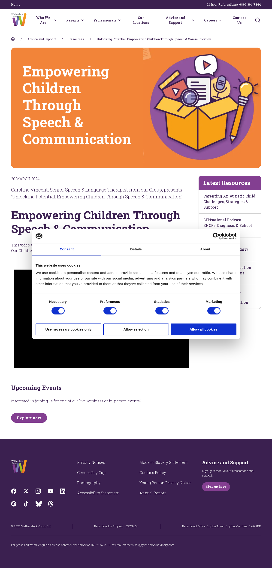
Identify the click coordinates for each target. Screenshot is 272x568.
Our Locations (141, 20)
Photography (88, 482)
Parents (72, 20)
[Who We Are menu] (55, 20)
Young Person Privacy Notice (165, 482)
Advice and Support (175, 20)
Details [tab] (136, 249)
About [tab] (205, 249)
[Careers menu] (220, 20)
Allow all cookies (204, 329)
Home (15, 4)
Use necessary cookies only (68, 329)
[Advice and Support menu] (193, 20)
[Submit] (257, 20)
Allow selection (135, 329)
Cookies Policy (152, 472)
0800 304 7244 (250, 4)
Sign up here (216, 486)
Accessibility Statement (98, 492)
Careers (210, 20)
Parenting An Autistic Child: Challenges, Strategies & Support (229, 202)
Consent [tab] (67, 249)
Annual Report (152, 492)
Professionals (105, 20)
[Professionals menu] (119, 20)
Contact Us (239, 20)
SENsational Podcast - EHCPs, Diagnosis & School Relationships (227, 225)
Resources (76, 39)
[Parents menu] (82, 20)
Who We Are (43, 20)
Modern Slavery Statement (163, 462)
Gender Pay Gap (91, 472)
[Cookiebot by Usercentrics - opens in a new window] (216, 236)
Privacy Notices (91, 462)
